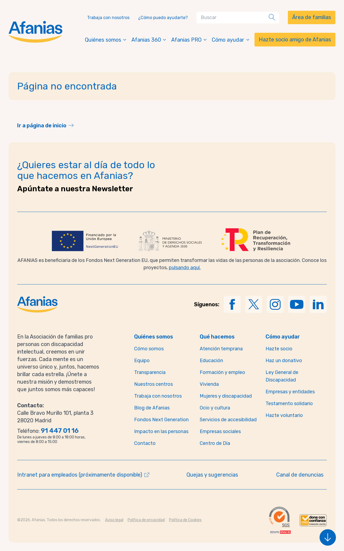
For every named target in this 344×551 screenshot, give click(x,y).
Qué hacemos (217, 336)
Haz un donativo (284, 360)
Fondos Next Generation (161, 420)
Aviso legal (114, 520)
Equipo (142, 360)
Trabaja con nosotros (108, 17)
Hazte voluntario (284, 415)
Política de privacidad (146, 520)
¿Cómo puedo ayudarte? (163, 17)
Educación (211, 360)
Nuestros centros (153, 384)
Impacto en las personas (161, 431)
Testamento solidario (289, 403)
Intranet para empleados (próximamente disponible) (79, 474)
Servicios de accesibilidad (228, 420)
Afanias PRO (189, 40)
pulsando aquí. (185, 268)
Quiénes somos (106, 40)
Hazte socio (279, 349)
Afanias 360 (149, 40)
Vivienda (209, 384)
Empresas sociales (220, 431)
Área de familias (311, 17)
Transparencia (150, 372)
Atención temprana (221, 349)
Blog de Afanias (152, 408)
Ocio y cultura (215, 408)
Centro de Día (215, 443)
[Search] (234, 17)
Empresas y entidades (290, 392)
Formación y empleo (222, 372)
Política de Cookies (185, 520)
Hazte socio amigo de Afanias (295, 39)
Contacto (145, 443)
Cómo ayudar (231, 40)
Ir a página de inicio (41, 125)
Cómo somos (149, 349)
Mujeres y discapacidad (226, 396)
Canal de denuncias (300, 474)
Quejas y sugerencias (212, 474)
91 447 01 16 (59, 430)
